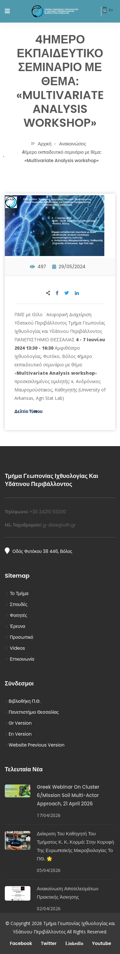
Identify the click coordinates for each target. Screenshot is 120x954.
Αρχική (41, 144)
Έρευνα (15, 626)
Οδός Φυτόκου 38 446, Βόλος (38, 551)
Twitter (48, 943)
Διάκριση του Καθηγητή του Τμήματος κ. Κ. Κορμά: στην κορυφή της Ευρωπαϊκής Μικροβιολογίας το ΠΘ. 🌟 (75, 846)
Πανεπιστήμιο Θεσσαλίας (32, 712)
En (111, 10)
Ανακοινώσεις (72, 144)
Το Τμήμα (16, 593)
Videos (15, 648)
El (104, 10)
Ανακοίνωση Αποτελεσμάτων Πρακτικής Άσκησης (68, 892)
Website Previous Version (34, 745)
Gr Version (18, 723)
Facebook (20, 943)
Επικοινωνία (19, 659)
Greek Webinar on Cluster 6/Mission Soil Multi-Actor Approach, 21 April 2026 (68, 795)
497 (38, 266)
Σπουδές (16, 604)
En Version (18, 734)
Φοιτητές (16, 615)
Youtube (101, 943)
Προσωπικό (19, 637)
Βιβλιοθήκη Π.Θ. (22, 701)
